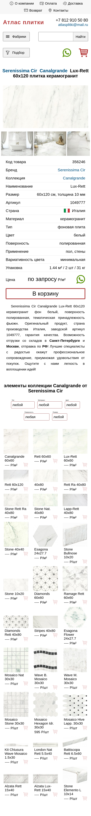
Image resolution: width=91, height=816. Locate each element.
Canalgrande (53, 70)
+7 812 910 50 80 (72, 20)
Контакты (57, 10)
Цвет (67, 400)
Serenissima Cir (71, 170)
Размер (55, 412)
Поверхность (29, 412)
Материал (41, 400)
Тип (13, 400)
